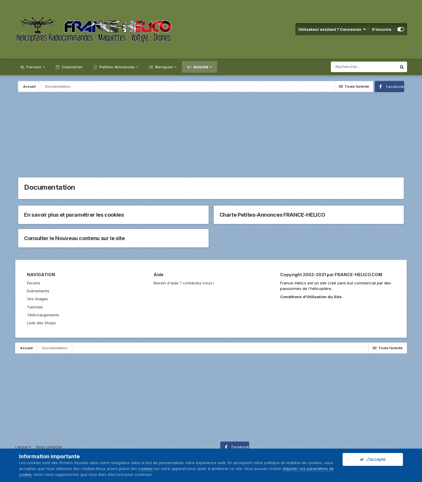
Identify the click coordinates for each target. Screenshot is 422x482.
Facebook (395, 86)
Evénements (38, 290)
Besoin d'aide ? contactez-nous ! (184, 283)
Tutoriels (35, 307)
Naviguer (164, 67)
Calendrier (72, 67)
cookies (145, 468)
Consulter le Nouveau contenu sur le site (74, 238)
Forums (33, 67)
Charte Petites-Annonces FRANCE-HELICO (272, 215)
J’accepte (373, 459)
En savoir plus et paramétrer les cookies (74, 215)
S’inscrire (381, 29)
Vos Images (37, 298)
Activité (201, 67)
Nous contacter (49, 447)
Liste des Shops (41, 322)
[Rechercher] (364, 67)
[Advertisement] (211, 136)
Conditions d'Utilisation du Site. (311, 296)
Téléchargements (43, 315)
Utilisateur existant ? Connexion (332, 29)
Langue (23, 447)
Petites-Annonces (117, 67)
